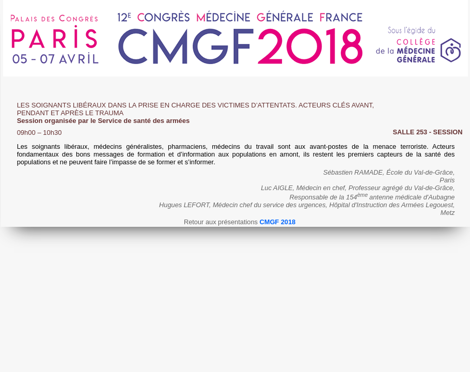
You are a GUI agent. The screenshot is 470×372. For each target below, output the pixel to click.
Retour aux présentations (239, 222)
